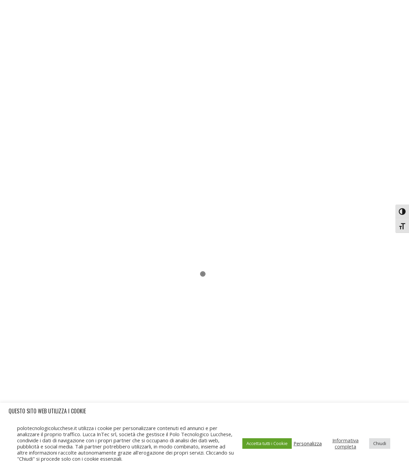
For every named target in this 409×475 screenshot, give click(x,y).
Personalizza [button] (307, 443)
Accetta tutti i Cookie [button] (267, 443)
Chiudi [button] (379, 443)
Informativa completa (345, 443)
